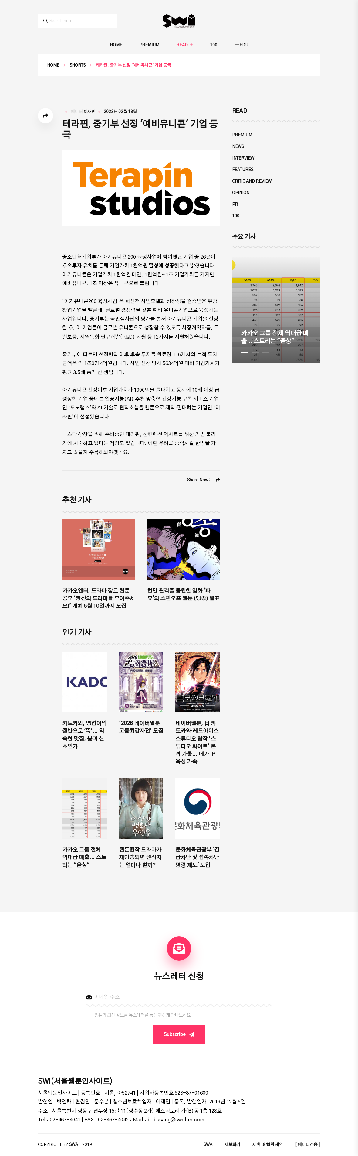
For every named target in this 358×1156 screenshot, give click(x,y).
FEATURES (242, 170)
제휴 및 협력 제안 (267, 1145)
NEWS (238, 147)
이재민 (89, 112)
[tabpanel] (276, 310)
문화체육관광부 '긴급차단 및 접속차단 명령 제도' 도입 (197, 857)
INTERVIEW (243, 158)
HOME (116, 45)
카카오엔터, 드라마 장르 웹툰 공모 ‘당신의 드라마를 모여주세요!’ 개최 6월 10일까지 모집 (98, 598)
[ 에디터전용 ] (307, 1145)
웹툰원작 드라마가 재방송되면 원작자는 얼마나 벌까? (140, 857)
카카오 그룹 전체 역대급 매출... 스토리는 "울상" (84, 857)
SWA (208, 1145)
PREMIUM (149, 45)
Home (53, 65)
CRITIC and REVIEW (252, 181)
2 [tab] (255, 352)
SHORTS (77, 65)
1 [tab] (244, 352)
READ (182, 45)
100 (213, 45)
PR (235, 204)
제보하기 (232, 1145)
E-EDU (241, 45)
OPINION (240, 193)
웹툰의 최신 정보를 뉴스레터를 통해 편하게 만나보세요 (142, 1015)
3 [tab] (265, 352)
